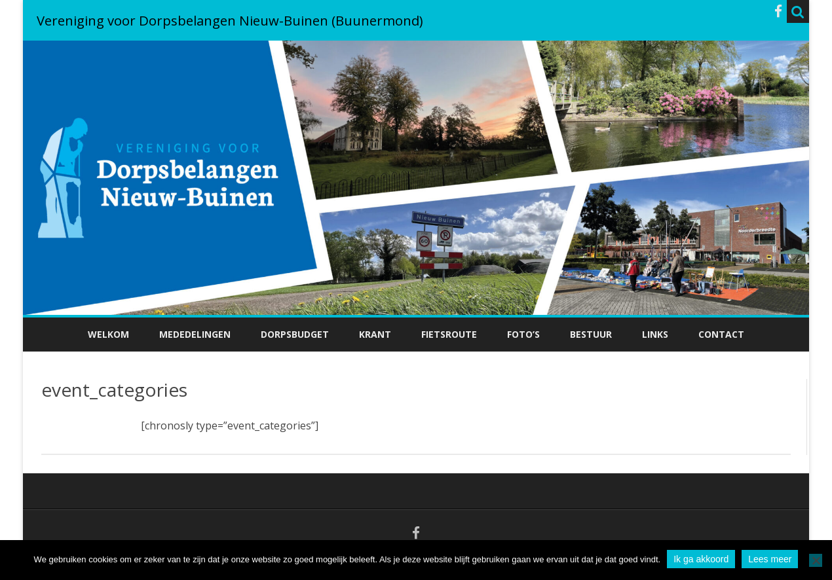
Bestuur (591, 334)
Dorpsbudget (295, 334)
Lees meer (769, 559)
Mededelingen (195, 334)
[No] (815, 560)
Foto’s (523, 334)
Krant (375, 334)
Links (655, 334)
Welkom (108, 334)
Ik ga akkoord (700, 559)
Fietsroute (449, 334)
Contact (721, 334)
